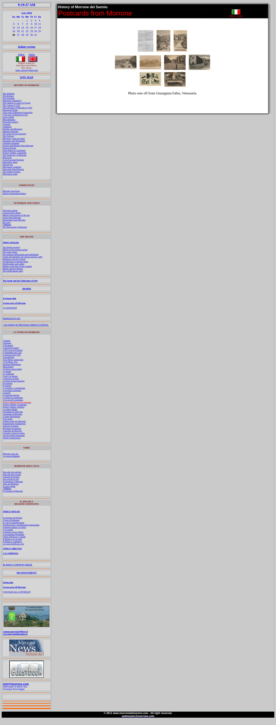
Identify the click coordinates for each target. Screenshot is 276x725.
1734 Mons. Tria (10, 362)
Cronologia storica (11, 348)
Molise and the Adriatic (13, 268)
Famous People (9, 148)
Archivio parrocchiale (12, 369)
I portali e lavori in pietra (14, 433)
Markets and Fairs (10, 131)
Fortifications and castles (13, 264)
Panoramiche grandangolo (14, 423)
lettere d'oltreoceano (11, 438)
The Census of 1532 (11, 105)
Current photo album (12, 213)
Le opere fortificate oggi (13, 544)
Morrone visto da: (11, 454)
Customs (6, 124)
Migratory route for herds (14, 138)
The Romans (8, 96)
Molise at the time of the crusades (17, 266)
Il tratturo (7, 385)
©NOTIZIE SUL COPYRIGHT (17, 592)
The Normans (9, 98)
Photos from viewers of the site (16, 215)
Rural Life (7, 157)
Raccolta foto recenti (12, 474)
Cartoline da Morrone (12, 431)
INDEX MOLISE (11, 242)
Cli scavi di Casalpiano (13, 400)
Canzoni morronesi (11, 477)
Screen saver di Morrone (14, 587)
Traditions (7, 126)
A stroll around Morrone (13, 160)
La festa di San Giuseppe (14, 381)
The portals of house (11, 171)
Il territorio (8, 383)
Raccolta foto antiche (12, 472)
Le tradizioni (8, 374)
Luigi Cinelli (8, 117)
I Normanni (8, 345)
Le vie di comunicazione (13, 522)
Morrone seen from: (11, 191)
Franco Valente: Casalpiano (15, 153)
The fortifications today (13, 271)
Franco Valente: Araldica (13, 407)
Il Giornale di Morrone (13, 491)
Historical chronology (12, 100)
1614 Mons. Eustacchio (13, 359)
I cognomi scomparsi (12, 390)
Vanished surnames (11, 143)
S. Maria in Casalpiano (13, 397)
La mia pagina (9, 486)
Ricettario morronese (12, 428)
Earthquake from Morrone (14, 220)
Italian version (26, 46)
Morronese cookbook (12, 167)
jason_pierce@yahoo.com (26, 70)
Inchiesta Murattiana (12, 364)
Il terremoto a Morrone (13, 481)
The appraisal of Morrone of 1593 (17, 107)
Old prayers (8, 164)
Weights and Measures (12, 129)
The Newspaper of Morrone (15, 227)
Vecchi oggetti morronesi (14, 435)
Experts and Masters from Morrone (18, 145)
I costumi (7, 371)
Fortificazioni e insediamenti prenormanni (21, 525)
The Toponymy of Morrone (14, 155)
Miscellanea (8, 367)
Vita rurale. (8, 419)
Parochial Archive (10, 122)
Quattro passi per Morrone (14, 421)
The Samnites (9, 93)
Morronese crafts (10, 174)
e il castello (8, 529)
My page (6, 222)
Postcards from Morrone (13, 169)
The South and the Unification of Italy (20, 281)
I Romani (7, 343)
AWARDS (26, 289)
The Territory (8, 136)
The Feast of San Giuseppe (14, 134)
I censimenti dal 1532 (12, 352)
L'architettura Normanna (13, 534)
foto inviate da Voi (11, 479)
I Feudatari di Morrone (13, 412)
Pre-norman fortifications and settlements (21, 254)
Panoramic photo (10, 162)
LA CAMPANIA (10, 553)
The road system (10, 252)
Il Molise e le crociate (12, 539)
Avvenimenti (8, 357)
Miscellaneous (9, 119)
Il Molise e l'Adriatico (12, 541)
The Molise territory (11, 247)
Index (21, 54)
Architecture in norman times (15, 261)
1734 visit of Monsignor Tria (15, 115)
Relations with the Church (14, 259)
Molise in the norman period (15, 249)
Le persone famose (11, 395)
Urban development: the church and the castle (22, 257)
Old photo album (10, 210)
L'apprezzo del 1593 (11, 355)
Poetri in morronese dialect (14, 193)
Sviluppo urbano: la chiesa (14, 527)
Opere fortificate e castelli (14, 537)
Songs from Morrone (12, 217)
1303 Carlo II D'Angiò (12, 350)
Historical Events (10, 110)
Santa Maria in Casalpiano (14, 150)
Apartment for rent (11, 318)
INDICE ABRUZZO (12, 548)
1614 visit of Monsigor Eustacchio (18, 112)
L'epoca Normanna (11, 520)
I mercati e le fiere (11, 378)
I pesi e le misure (10, 376)
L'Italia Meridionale (11, 416)
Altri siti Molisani (11, 484)
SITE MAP (26, 77)
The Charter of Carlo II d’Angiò (17, 103)
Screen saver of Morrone (14, 303)
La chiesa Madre (10, 409)
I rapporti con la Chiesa (13, 532)
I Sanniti (6, 340)
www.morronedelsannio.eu (15, 634)
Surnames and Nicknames (14, 141)
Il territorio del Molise (12, 518)
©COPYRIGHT (10, 308)
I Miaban (7, 224)
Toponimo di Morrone (12, 414)
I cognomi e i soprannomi (14, 388)
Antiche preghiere (11, 426)
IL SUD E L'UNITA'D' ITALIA (17, 565)
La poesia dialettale (11, 456)
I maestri (7, 393)
